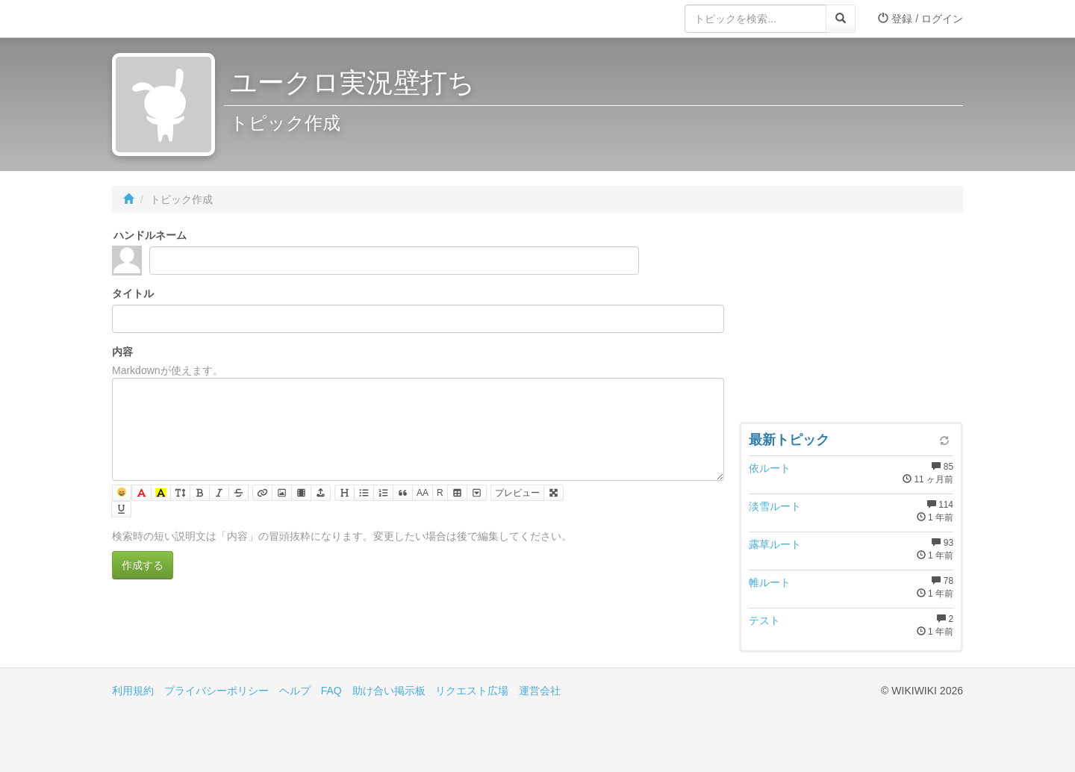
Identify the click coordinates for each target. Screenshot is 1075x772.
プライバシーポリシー (216, 691)
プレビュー (517, 493)
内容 (122, 352)
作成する (142, 565)
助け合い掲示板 (389, 691)
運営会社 (540, 691)
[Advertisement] (851, 321)
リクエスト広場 (471, 691)
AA (423, 493)
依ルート (770, 468)
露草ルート (775, 544)
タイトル (133, 293)
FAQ (331, 691)
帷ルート (770, 582)
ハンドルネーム (150, 235)
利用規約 (133, 691)
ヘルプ (295, 691)
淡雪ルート (775, 506)
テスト (764, 620)
